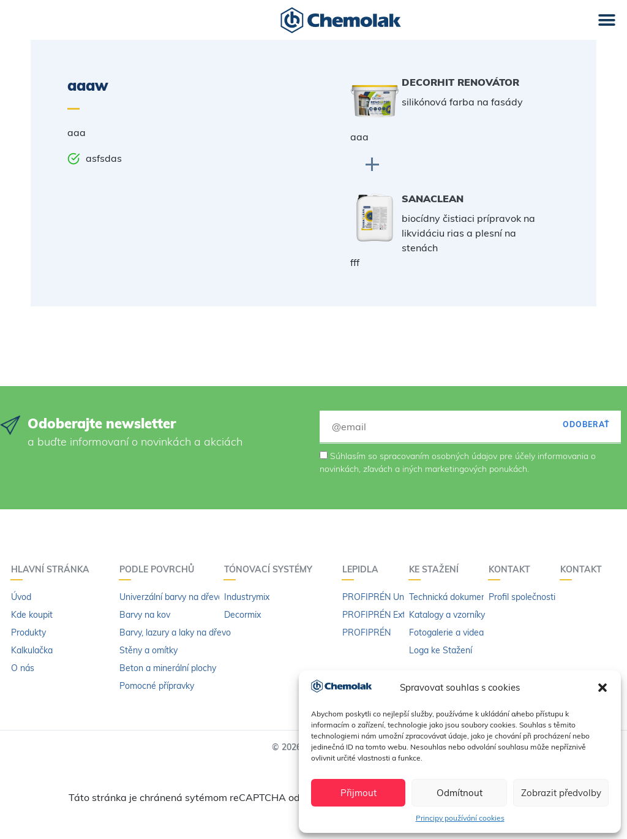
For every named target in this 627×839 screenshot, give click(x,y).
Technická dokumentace (456, 596)
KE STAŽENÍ (437, 569)
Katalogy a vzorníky (447, 614)
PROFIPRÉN (366, 632)
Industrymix (246, 596)
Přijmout (358, 793)
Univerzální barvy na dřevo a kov (182, 596)
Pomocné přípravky (156, 685)
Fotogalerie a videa (446, 632)
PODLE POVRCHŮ (159, 569)
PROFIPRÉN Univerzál (385, 596)
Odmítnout (459, 793)
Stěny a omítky (148, 650)
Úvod (21, 596)
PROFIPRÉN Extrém (381, 614)
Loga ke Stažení (440, 650)
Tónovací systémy (271, 569)
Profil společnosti (522, 596)
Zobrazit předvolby (561, 793)
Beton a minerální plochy (167, 668)
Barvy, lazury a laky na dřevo (175, 632)
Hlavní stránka (53, 569)
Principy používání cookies (460, 817)
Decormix (242, 614)
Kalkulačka (32, 650)
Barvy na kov (144, 614)
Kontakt (512, 569)
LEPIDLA (363, 569)
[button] (602, 687)
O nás (22, 668)
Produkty (28, 632)
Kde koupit (32, 614)
